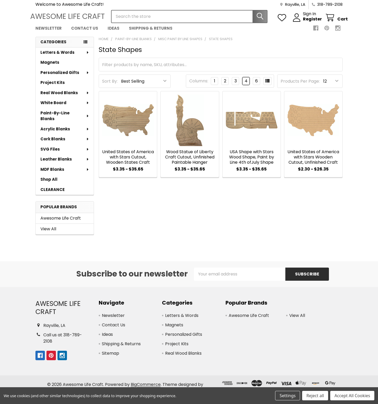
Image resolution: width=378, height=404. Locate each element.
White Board (64, 106)
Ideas (113, 32)
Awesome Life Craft (60, 222)
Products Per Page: (300, 85)
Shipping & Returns (150, 32)
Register (307, 21)
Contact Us (84, 32)
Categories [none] (53, 46)
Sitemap (110, 357)
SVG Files (64, 153)
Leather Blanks (64, 163)
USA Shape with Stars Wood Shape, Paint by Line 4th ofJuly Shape (251, 161)
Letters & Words (64, 56)
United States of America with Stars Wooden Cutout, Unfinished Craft (313, 161)
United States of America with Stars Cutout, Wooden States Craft (128, 161)
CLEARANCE (52, 193)
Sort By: (110, 85)
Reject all (315, 395)
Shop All (48, 183)
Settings (288, 395)
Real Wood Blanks (64, 96)
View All (48, 233)
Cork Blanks (64, 143)
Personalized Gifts (64, 76)
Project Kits (52, 86)
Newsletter (48, 32)
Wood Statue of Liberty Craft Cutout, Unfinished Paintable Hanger (189, 161)
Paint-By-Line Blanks (64, 120)
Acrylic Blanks (64, 133)
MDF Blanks (64, 173)
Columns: (198, 85)
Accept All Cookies (352, 395)
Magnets (49, 66)
